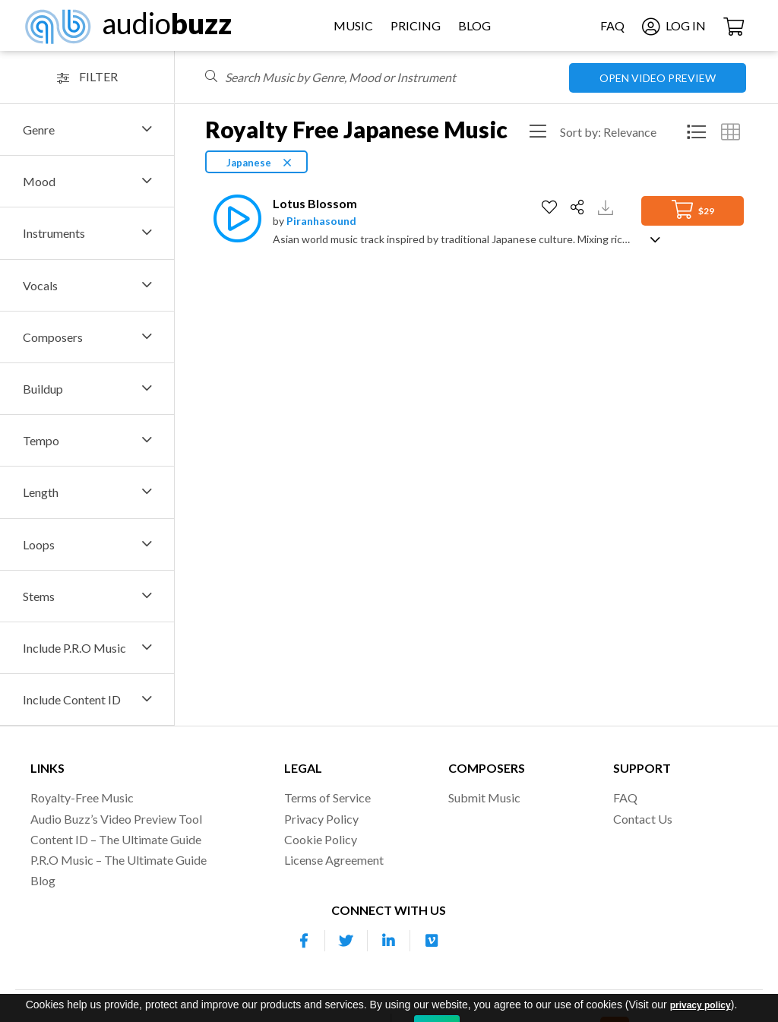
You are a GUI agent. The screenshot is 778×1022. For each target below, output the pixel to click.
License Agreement (334, 860)
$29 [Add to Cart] (693, 209)
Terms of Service (327, 797)
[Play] (233, 218)
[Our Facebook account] (304, 940)
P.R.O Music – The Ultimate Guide (118, 860)
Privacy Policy (321, 819)
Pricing (416, 25)
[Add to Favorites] (551, 207)
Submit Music (484, 797)
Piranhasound (321, 220)
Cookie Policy (320, 839)
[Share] (579, 207)
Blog (474, 25)
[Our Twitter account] (346, 940)
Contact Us (642, 819)
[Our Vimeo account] (431, 940)
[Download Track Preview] (607, 206)
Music (353, 25)
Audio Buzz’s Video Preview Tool (116, 819)
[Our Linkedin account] (389, 940)
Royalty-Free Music (82, 797)
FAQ (612, 25)
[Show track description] (655, 238)
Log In (674, 25)
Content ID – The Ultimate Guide (115, 839)
